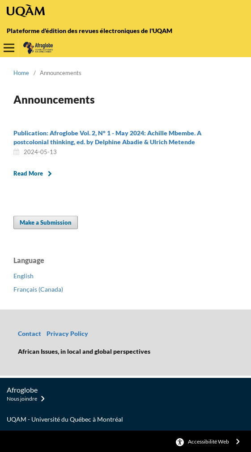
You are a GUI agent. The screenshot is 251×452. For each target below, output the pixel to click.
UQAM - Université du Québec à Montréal (65, 419)
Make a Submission (46, 222)
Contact (29, 333)
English (23, 276)
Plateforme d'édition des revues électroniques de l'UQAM (89, 30)
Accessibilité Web (208, 441)
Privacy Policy (68, 333)
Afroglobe (22, 389)
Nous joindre (22, 398)
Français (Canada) (38, 289)
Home (21, 72)
